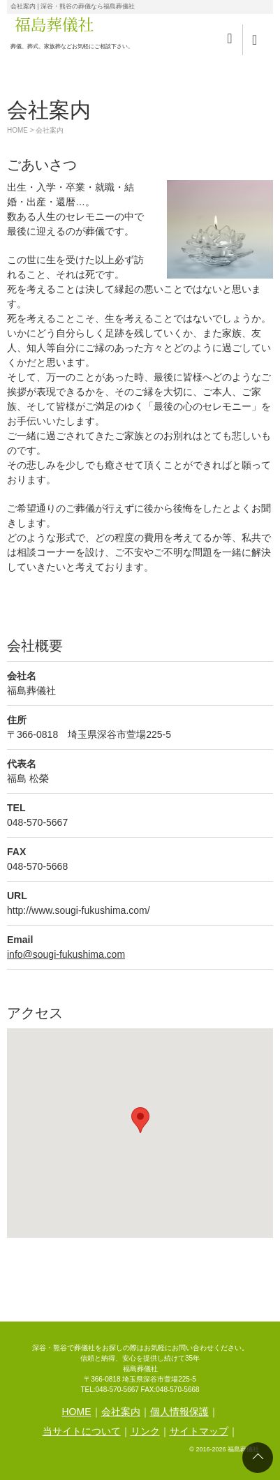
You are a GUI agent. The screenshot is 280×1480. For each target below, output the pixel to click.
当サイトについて (82, 1431)
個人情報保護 (179, 1411)
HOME (17, 130)
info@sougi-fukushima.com (66, 954)
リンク (145, 1431)
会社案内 (120, 1411)
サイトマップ (199, 1431)
